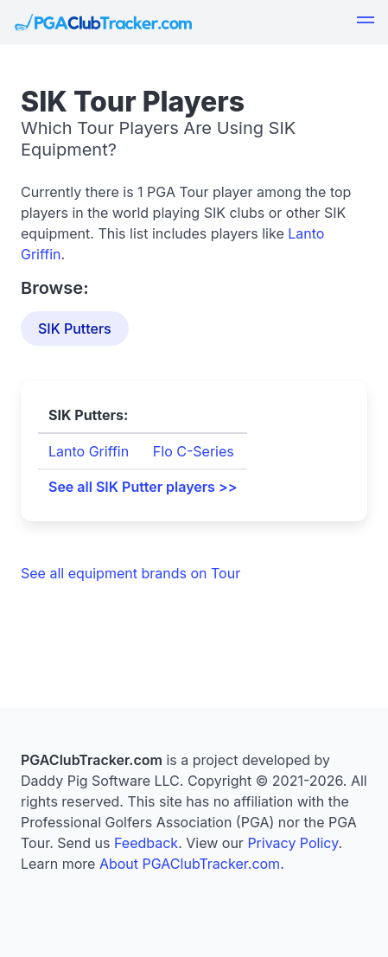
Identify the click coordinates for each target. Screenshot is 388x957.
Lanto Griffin (88, 451)
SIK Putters (74, 328)
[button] (365, 22)
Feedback (146, 843)
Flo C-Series (193, 451)
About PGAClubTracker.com (189, 863)
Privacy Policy (292, 843)
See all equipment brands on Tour (130, 573)
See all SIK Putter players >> (142, 486)
